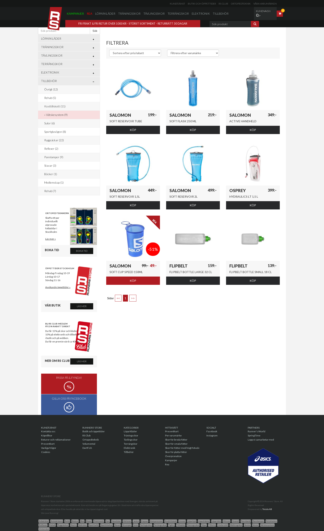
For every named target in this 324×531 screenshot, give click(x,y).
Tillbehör (221, 13)
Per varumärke (173, 435)
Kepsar (144, 521)
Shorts (73, 525)
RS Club (223, 3)
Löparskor (216, 521)
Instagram (212, 435)
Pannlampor (258, 521)
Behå (67, 521)
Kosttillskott (171, 521)
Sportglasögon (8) (55, 131)
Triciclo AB (267, 509)
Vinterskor (44, 529)
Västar (255, 525)
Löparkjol (191, 521)
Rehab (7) (50, 191)
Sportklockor (106, 525)
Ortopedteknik (241, 3)
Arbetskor (44, 521)
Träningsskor (129, 13)
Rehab (52, 525)
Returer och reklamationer (56, 439)
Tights (171, 525)
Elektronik (201, 13)
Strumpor (126, 525)
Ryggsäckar (62, 525)
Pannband (245, 521)
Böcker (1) (50, 174)
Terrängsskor (160, 525)
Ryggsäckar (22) (54, 140)
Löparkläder (105, 13)
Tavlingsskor (146, 525)
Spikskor (83, 525)
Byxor (89, 521)
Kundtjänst (177, 3)
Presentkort (48, 443)
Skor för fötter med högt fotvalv (182, 447)
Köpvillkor (46, 435)
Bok (82, 521)
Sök (95, 30)
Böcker (75, 521)
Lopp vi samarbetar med (261, 439)
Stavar (117, 525)
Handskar (116, 521)
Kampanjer (75, 13)
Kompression (156, 521)
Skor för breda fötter (176, 439)
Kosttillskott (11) (55, 106)
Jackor (136, 521)
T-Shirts (212, 525)
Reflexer (43, 525)
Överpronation (173, 456)
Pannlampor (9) (53, 157)
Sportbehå (94, 525)
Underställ (223, 525)
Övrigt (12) (51, 89)
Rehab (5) (50, 98)
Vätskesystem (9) (57, 114)
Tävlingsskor (154, 13)
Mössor (226, 521)
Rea (89, 13)
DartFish (87, 447)
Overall (235, 521)
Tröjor (203, 525)
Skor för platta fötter (176, 452)
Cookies (45, 452)
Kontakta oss (48, 431)
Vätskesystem (267, 525)
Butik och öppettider (202, 3)
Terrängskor (178, 13)
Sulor (135, 525)
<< (118, 298)
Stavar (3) (50, 165)
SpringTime (254, 435)
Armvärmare (57, 521)
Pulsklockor (271, 521)
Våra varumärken (265, 3)
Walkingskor (236, 525)
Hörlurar (127, 521)
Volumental (88, 443)
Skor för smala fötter (176, 443)
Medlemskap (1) (54, 182)
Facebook (211, 431)
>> (133, 298)
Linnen (182, 521)
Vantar (247, 525)
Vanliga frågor (48, 447)
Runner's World (256, 431)
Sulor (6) (49, 123)
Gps (108, 521)
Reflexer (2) (51, 148)
